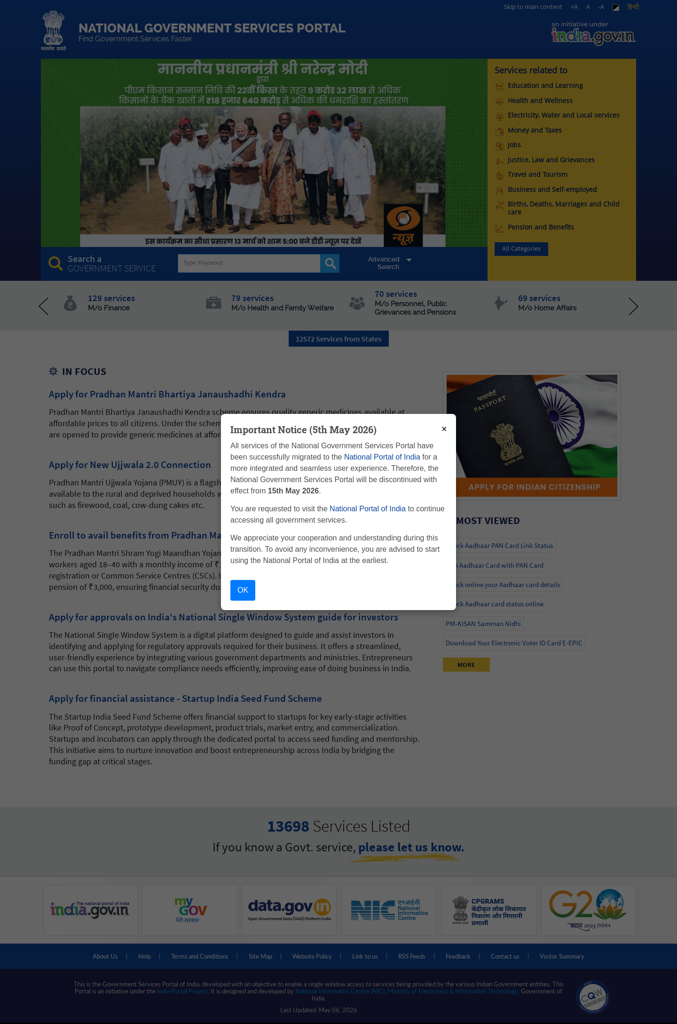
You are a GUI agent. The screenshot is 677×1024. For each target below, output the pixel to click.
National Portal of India (382, 457)
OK (242, 590)
